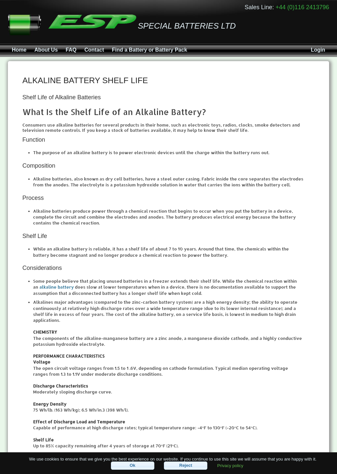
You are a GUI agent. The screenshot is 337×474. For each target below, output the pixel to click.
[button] (132, 466)
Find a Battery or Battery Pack (149, 50)
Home (19, 50)
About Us (46, 50)
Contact (94, 50)
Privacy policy (230, 465)
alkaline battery (56, 287)
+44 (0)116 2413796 (302, 7)
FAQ (71, 50)
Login (318, 50)
